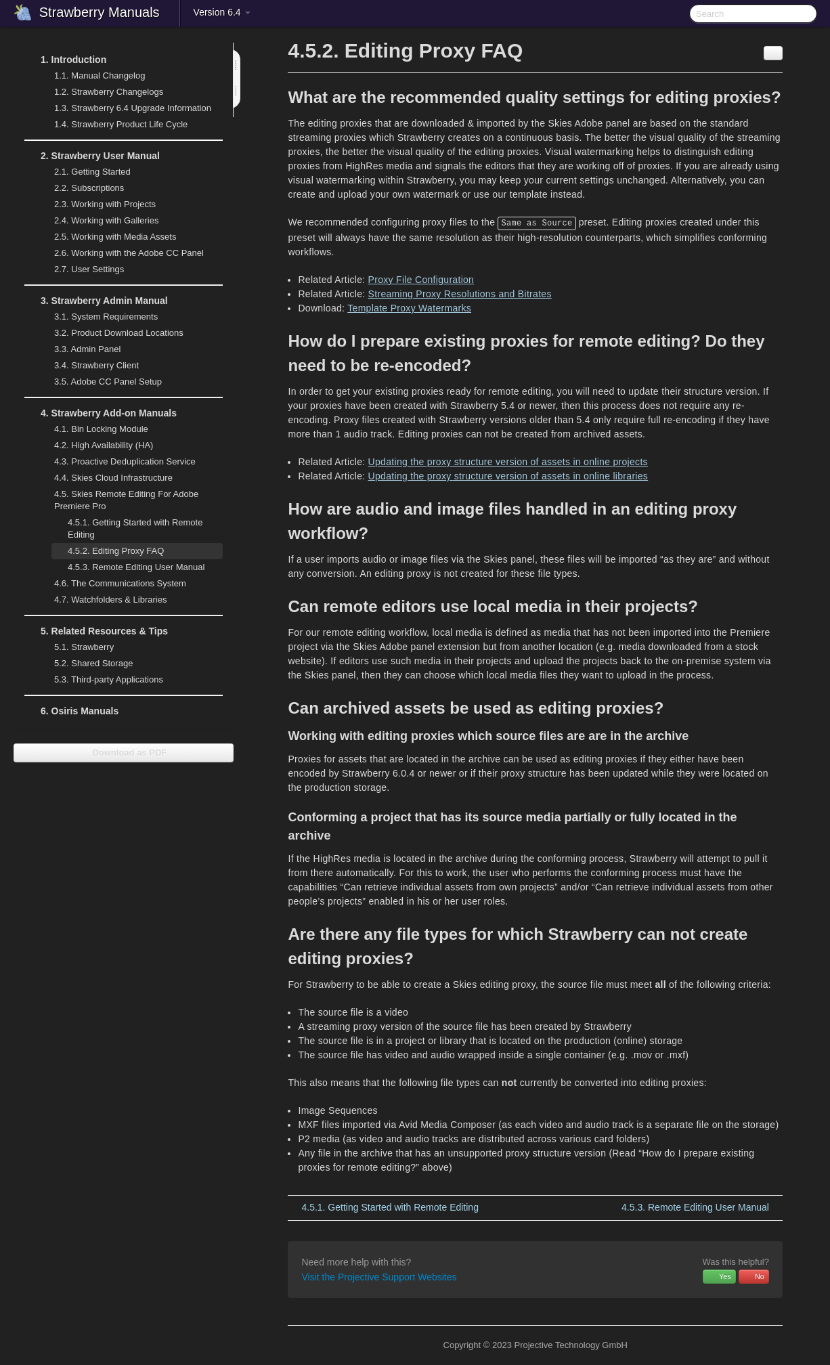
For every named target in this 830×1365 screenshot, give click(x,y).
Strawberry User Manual (92, 156)
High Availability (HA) (95, 445)
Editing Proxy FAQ (116, 551)
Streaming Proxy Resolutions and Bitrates (460, 293)
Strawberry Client (88, 366)
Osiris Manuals (79, 711)
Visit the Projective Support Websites (378, 1277)
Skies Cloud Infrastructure (105, 478)
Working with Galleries (98, 221)
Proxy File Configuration (421, 279)
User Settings (81, 269)
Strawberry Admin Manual (96, 300)
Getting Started (84, 172)
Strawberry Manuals (99, 12)
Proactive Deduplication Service (117, 462)
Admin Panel (79, 349)
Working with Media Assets (107, 237)
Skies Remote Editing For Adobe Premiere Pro (118, 498)
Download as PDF (124, 753)
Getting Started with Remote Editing (135, 528)
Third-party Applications (100, 680)
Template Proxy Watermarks (409, 308)
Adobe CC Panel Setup (100, 382)
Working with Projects (97, 204)
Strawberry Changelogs (100, 92)
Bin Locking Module (101, 429)
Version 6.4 (222, 12)
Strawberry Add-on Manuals (100, 413)
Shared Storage (85, 663)
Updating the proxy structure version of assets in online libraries (508, 476)
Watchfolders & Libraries (110, 599)
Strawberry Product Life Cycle (113, 124)
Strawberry (76, 647)
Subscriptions (89, 188)
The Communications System (120, 583)
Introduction (65, 59)
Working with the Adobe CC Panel (121, 253)
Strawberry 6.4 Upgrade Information (132, 108)
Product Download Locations (118, 333)
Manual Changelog (99, 75)
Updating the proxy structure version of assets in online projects (508, 461)
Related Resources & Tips (96, 631)
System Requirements (98, 317)
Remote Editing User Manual (127, 567)
